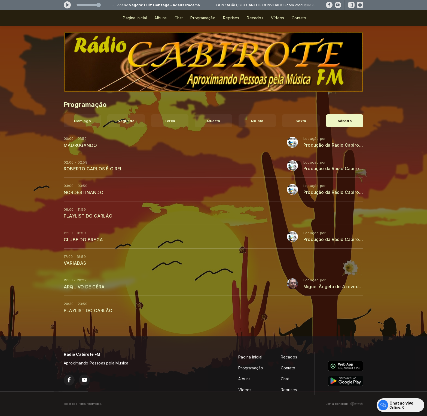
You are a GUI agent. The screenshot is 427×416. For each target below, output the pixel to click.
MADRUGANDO (80, 145)
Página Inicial (135, 18)
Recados (255, 18)
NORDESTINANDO (83, 192)
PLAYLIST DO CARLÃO (88, 216)
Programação (202, 18)
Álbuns (160, 18)
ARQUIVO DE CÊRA (84, 287)
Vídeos (277, 18)
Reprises (231, 18)
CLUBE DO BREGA (83, 239)
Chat (179, 18)
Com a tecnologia (344, 404)
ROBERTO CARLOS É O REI (92, 168)
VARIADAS (75, 263)
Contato (299, 18)
